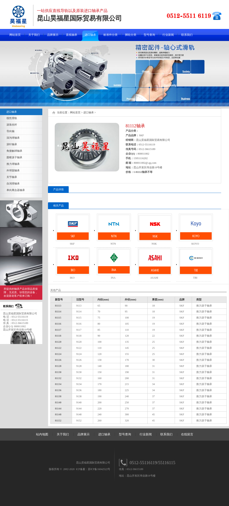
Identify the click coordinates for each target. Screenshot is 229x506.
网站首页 (15, 34)
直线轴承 (71, 34)
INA (113, 277)
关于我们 (34, 34)
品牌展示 (52, 34)
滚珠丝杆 (12, 124)
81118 (58, 335)
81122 (58, 347)
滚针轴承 (12, 144)
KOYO (195, 243)
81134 (58, 384)
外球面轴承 (13, 170)
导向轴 (10, 131)
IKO (72, 277)
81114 (58, 311)
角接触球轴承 (14, 150)
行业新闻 (168, 34)
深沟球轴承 (13, 137)
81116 (58, 323)
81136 (58, 390)
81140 (58, 402)
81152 (58, 420)
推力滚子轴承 (204, 305)
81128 (58, 366)
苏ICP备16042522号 (99, 469)
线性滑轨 (12, 118)
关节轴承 (12, 177)
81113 (58, 305)
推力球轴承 (13, 163)
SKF (72, 243)
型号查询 (149, 34)
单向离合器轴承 (16, 190)
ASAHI (154, 277)
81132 (58, 378)
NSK (154, 243)
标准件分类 (110, 34)
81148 (58, 414)
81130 (58, 372)
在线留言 (187, 434)
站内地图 (42, 434)
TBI (195, 277)
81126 (58, 359)
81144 (58, 408)
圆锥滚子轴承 (14, 157)
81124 (58, 354)
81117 (58, 329)
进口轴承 (90, 34)
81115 (58, 317)
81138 (58, 396)
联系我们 (187, 34)
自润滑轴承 (13, 183)
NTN (113, 243)
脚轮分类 (130, 34)
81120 (58, 341)
